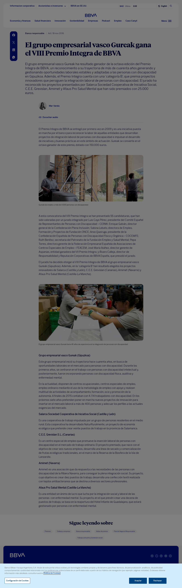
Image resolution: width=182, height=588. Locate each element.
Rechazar (157, 581)
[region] (91, 575)
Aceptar (138, 581)
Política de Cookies (52, 573)
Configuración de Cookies (17, 581)
